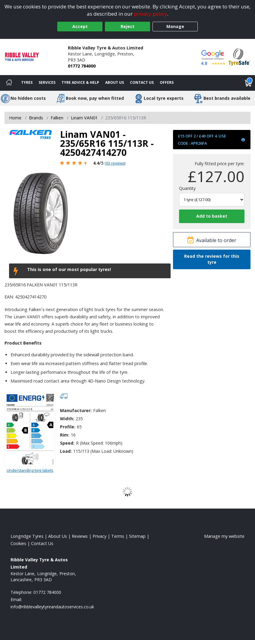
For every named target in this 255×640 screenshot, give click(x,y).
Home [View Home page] (15, 118)
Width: (67, 418)
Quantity (187, 188)
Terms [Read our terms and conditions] (117, 536)
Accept (80, 26)
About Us (114, 82)
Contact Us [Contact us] (142, 82)
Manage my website (224, 536)
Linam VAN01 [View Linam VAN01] (84, 118)
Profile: (67, 427)
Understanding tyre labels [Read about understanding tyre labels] (30, 470)
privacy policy (150, 13)
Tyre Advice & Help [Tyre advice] (80, 82)
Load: (66, 451)
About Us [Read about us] (57, 536)
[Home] (9, 83)
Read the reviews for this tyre (211, 259)
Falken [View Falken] (57, 118)
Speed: (67, 443)
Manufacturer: (76, 410)
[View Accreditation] (239, 56)
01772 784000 (82, 66)
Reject (127, 26)
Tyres (27, 82)
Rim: (64, 435)
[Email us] (52, 607)
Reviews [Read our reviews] (80, 536)
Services (47, 82)
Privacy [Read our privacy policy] (99, 536)
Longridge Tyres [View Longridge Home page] (27, 536)
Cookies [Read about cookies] (18, 543)
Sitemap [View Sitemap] (137, 536)
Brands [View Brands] (36, 118)
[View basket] (248, 83)
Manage (175, 26)
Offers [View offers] (167, 82)
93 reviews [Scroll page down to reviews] (115, 163)
